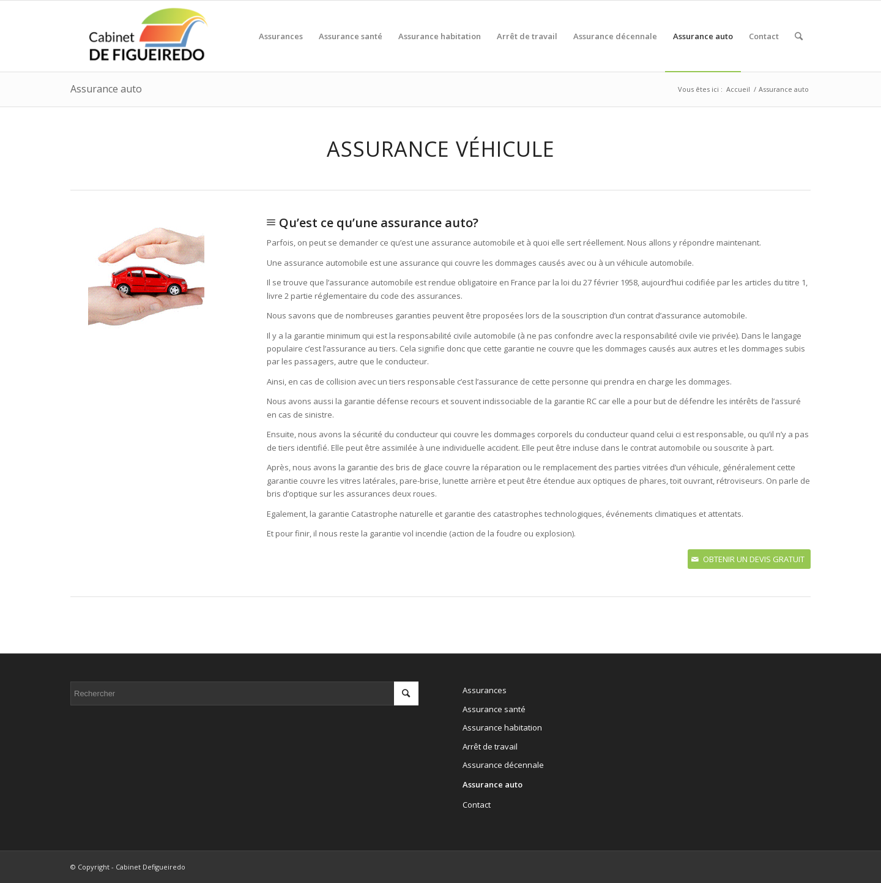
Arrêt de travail (490, 746)
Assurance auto (106, 89)
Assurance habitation (502, 727)
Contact (477, 804)
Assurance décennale (503, 764)
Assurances (485, 690)
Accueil (738, 89)
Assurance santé (494, 709)
